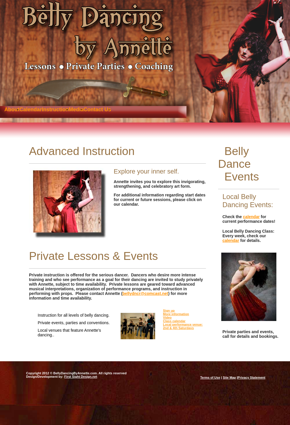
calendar (251, 216)
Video (167, 317)
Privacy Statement (251, 377)
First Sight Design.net (80, 376)
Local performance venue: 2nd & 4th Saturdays (183, 326)
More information (176, 314)
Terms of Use (210, 377)
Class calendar (174, 321)
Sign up (169, 310)
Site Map (229, 377)
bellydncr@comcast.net (145, 293)
